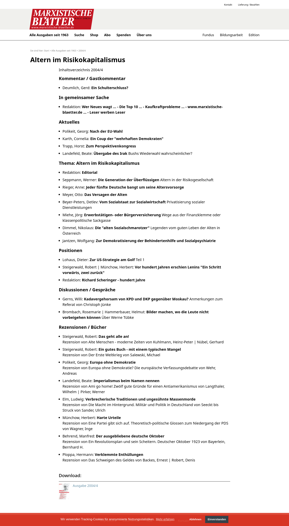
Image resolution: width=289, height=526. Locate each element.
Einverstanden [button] (217, 519)
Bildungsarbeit (231, 35)
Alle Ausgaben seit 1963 (63, 50)
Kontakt (228, 4)
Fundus (208, 35)
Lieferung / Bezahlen (249, 4)
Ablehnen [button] (195, 519)
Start (46, 50)
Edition (254, 35)
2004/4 (82, 50)
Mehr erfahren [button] (165, 519)
